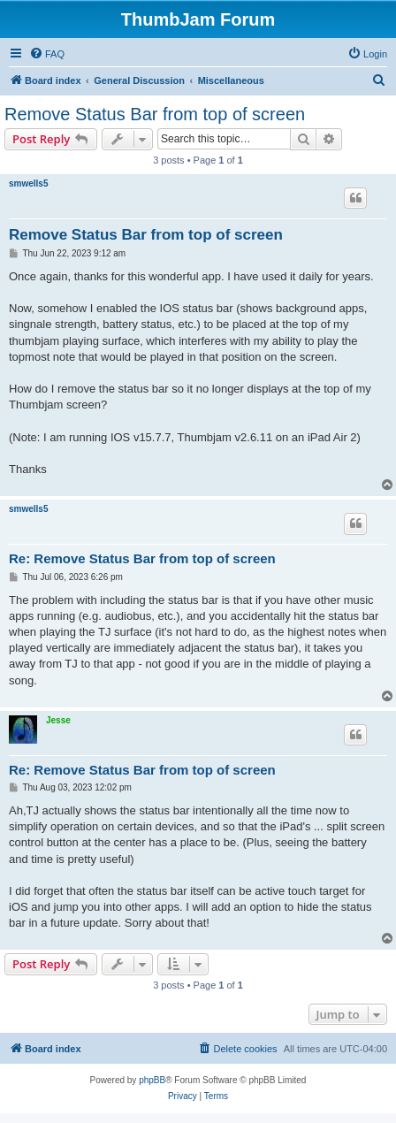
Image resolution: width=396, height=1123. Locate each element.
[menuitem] (47, 54)
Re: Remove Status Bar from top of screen (142, 558)
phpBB (152, 1080)
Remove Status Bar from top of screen (154, 114)
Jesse (58, 720)
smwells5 (28, 183)
